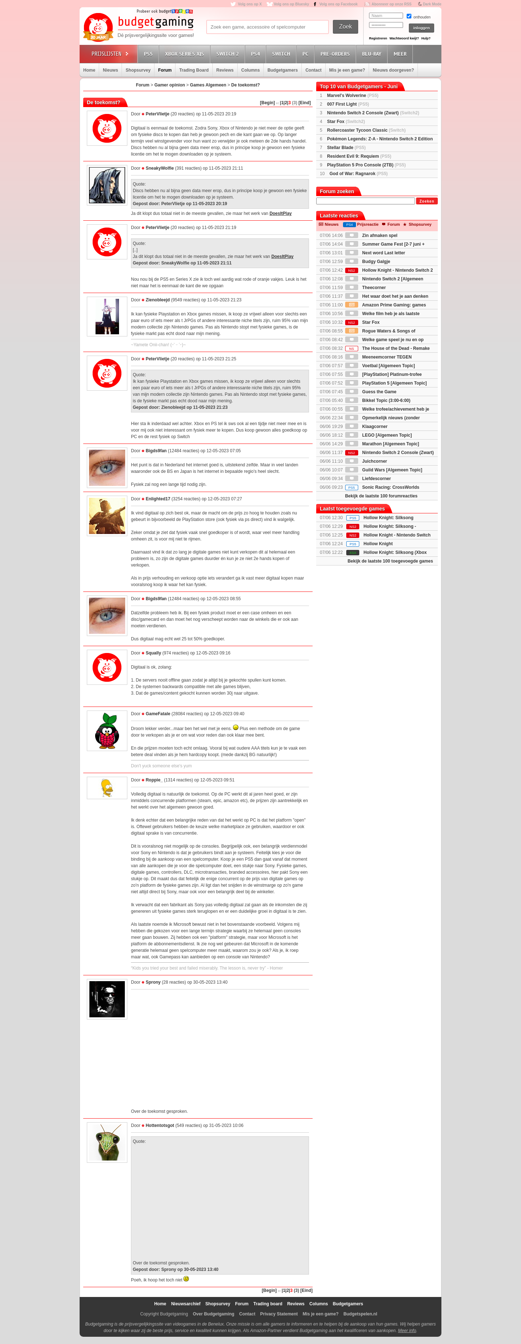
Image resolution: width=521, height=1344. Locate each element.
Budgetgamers (282, 70)
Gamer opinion (169, 85)
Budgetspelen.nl (360, 1314)
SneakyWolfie (160, 168)
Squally (153, 653)
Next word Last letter (375, 252)
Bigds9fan (156, 450)
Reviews (225, 70)
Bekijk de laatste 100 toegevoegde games (390, 561)
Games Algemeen (208, 85)
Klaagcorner (366, 426)
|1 (282, 102)
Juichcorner (366, 461)
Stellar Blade (346, 147)
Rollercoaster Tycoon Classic (366, 130)
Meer (401, 53)
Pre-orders (336, 53)
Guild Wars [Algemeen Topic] (383, 469)
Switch (282, 53)
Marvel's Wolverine (352, 95)
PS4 (256, 53)
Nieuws (110, 70)
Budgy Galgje (367, 261)
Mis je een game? (347, 70)
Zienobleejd (158, 299)
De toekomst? (245, 85)
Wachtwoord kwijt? (404, 38)
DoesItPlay (281, 213)
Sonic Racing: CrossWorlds (382, 487)
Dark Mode (432, 4)
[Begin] (267, 102)
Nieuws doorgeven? (393, 70)
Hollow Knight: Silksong (389, 517)
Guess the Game (371, 391)
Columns (250, 70)
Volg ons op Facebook (338, 4)
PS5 (149, 53)
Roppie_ (154, 780)
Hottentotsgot (160, 1125)
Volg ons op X (250, 4)
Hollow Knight (378, 543)
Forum (164, 70)
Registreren (378, 38)
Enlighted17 (158, 498)
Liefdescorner (368, 478)
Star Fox (346, 121)
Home (89, 70)
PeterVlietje (157, 113)
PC (306, 53)
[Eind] (304, 102)
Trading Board (193, 70)
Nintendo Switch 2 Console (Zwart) (373, 112)
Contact (313, 70)
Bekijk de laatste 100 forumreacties (381, 496)
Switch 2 (228, 53)
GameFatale (158, 713)
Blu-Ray (373, 53)
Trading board (267, 1303)
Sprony (153, 982)
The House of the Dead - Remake (387, 348)
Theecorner (365, 287)
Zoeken (426, 201)
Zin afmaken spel (371, 235)
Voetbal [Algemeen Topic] (380, 365)
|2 (285, 102)
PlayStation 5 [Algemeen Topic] (386, 383)
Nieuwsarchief (185, 1303)
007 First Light (348, 104)
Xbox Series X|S (185, 53)
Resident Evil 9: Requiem (359, 156)
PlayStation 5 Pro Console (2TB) (366, 165)
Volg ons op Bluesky (291, 4)
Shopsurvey (138, 70)
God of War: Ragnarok (359, 173)
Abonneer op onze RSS (392, 4)
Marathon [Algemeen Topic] (382, 443)
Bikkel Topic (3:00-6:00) (378, 400)
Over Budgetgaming (213, 1314)
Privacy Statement (279, 1314)
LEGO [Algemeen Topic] (378, 435)
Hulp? (426, 38)
